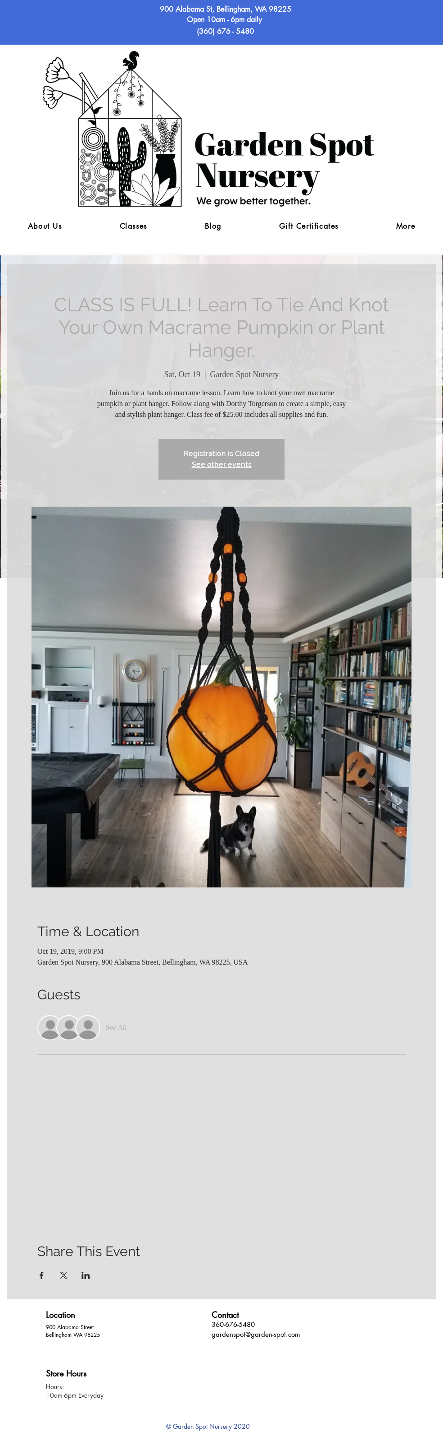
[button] (405, 226)
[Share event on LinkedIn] (85, 1275)
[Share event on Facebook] (41, 1275)
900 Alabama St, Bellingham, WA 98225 (225, 9)
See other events (222, 464)
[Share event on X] (63, 1275)
